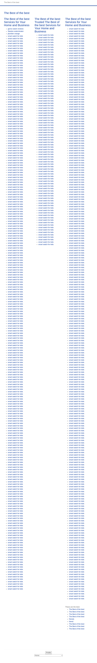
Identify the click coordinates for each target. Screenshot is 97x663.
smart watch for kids (15, 36)
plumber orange (14, 34)
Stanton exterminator (16, 31)
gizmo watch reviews (15, 29)
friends (71, 619)
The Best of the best (76, 609)
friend (71, 621)
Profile (48, 653)
